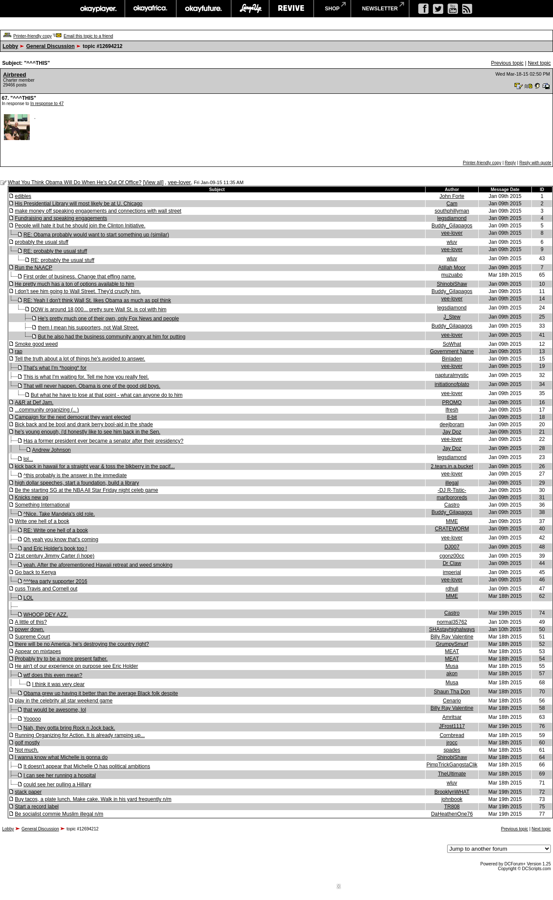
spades (452, 750)
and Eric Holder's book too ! (55, 549)
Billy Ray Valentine (451, 637)
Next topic (539, 63)
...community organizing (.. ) (47, 410)
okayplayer (97, 8)
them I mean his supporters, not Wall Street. (88, 328)
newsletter (380, 9)
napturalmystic (451, 375)
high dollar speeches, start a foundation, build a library (77, 483)
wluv (452, 242)
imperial (452, 572)
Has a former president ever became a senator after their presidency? (103, 441)
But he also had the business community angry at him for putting (112, 337)
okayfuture (204, 8)
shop (332, 9)
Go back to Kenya (35, 572)
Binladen (452, 359)
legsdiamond (452, 218)
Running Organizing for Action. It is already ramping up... (80, 735)
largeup (250, 8)
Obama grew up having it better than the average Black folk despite (100, 693)
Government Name (452, 351)
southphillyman (452, 211)
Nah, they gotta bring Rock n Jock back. (69, 728)
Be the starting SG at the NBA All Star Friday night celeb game (86, 490)
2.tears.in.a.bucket (452, 466)
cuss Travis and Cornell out (46, 589)
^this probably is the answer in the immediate (75, 475)
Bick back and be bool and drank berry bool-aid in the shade (84, 424)
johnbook (452, 799)
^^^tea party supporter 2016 (55, 581)
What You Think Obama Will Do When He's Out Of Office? (74, 182)
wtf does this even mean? (52, 675)
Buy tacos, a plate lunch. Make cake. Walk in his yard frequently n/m (93, 799)
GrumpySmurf (452, 644)
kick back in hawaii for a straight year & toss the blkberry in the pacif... (95, 466)
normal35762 (452, 622)
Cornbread (452, 735)
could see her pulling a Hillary (57, 785)
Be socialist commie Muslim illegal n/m (59, 814)
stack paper (28, 792)
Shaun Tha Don (452, 692)
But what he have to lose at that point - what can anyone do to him (107, 395)
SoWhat (452, 344)
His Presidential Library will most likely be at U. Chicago (78, 204)
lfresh (451, 410)
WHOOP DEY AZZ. (45, 615)
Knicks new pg (31, 498)
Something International (42, 505)
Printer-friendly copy (32, 36)
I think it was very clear (58, 684)
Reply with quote (535, 162)
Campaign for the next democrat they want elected (72, 417)
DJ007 (452, 547)
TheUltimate (452, 774)
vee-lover (179, 182)
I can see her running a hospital (59, 775)
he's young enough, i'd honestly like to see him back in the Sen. (87, 432)
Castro (451, 505)
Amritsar (452, 717)
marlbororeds (452, 498)
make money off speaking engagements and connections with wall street (98, 211)
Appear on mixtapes (38, 651)
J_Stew (451, 317)
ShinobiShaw (452, 284)
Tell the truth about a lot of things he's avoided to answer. (80, 359)
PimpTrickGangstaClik (451, 765)
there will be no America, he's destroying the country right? (82, 644)
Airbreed (14, 74)
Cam (451, 204)
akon (452, 673)
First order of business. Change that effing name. (79, 277)
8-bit (452, 417)
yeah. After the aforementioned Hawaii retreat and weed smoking (97, 565)
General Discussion (50, 46)
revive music (291, 8)
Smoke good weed (36, 344)
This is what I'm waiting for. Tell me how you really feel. (86, 377)
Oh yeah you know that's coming (60, 539)
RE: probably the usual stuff (55, 251)
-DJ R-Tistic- (452, 490)
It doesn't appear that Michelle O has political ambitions (86, 766)
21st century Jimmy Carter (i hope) (54, 556)
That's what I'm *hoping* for (54, 368)
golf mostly (27, 743)
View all (153, 182)
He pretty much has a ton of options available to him (74, 284)
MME (452, 521)
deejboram (452, 424)
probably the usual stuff (41, 242)
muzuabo (451, 275)
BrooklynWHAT (451, 792)
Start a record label (36, 807)
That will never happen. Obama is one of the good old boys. (91, 386)
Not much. (26, 750)
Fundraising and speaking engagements (61, 218)
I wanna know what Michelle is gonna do (61, 757)
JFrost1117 (452, 726)
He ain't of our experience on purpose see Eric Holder (76, 666)
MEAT (452, 651)
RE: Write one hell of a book (55, 530)
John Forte (451, 196)
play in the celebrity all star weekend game (63, 701)
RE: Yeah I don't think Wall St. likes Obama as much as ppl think (97, 300)
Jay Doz (451, 432)
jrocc (451, 743)
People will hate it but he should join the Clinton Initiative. (80, 226)
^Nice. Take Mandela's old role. (59, 514)
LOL (28, 598)
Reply (510, 162)
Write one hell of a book (42, 521)
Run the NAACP (33, 268)
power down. (29, 629)
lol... (28, 459)
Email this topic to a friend (88, 36)
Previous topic (507, 63)
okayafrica (150, 8)
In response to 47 (47, 103)
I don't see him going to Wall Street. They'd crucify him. (77, 291)
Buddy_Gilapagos (452, 226)
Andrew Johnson (51, 450)
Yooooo (32, 719)
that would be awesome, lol (54, 710)
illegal (452, 483)
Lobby (10, 46)
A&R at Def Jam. (34, 402)
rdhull (451, 589)
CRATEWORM (452, 529)
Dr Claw (452, 563)
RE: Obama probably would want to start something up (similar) (96, 235)
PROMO (451, 402)
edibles (23, 196)
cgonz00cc (451, 556)
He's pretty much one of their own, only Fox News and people (108, 319)
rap (18, 351)
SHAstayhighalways (452, 629)
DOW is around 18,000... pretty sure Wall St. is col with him (98, 309)
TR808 (452, 807)
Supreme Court (32, 637)
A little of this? (31, 622)
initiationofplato (452, 384)
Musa (451, 666)
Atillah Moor (451, 268)
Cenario (452, 701)
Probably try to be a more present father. (61, 659)
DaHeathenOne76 (452, 814)
